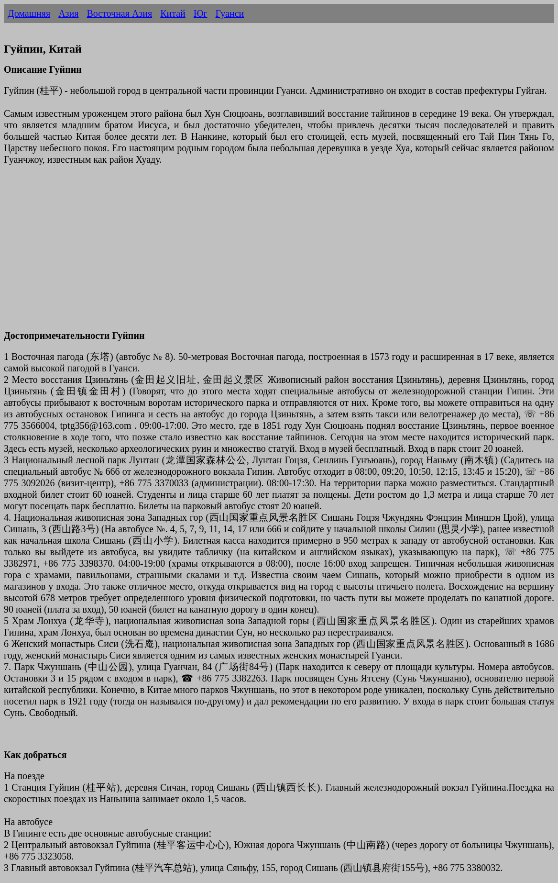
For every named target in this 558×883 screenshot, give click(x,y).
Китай (173, 13)
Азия (68, 13)
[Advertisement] (279, 253)
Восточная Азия (119, 13)
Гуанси (230, 13)
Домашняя (29, 13)
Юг (201, 13)
